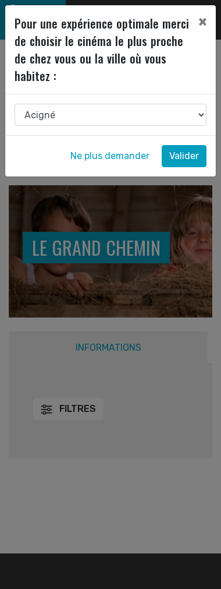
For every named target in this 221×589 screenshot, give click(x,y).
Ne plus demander (109, 155)
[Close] (202, 21)
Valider (184, 155)
